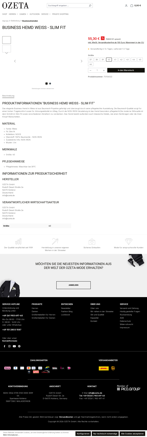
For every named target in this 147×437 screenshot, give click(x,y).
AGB (122, 318)
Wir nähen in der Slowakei (101, 311)
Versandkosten (66, 417)
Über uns (94, 308)
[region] (43, 61)
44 (133, 59)
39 (103, 59)
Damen (35, 311)
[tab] (8, 96)
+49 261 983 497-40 (12, 315)
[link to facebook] (4, 346)
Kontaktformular (9, 341)
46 (91, 64)
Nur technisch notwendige (105, 434)
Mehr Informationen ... (11, 435)
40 (109, 59)
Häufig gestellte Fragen (130, 311)
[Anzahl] (97, 70)
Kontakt (93, 321)
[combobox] (67, 5)
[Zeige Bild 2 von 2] (50, 83)
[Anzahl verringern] (90, 70)
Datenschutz (125, 321)
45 (140, 59)
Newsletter (66, 308)
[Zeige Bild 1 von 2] (46, 83)
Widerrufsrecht (126, 324)
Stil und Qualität (97, 315)
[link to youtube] (14, 346)
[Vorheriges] (15, 61)
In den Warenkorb (126, 70)
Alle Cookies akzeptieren (132, 434)
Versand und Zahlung (129, 308)
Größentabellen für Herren (43, 315)
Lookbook (65, 315)
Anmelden (73, 285)
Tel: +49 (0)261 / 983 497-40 (92, 396)
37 (91, 59)
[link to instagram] (9, 346)
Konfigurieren (83, 434)
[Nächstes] (81, 61)
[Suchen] (90, 5)
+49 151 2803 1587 (11, 329)
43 (127, 59)
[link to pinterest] (19, 346)
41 (115, 59)
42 (121, 59)
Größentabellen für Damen (43, 318)
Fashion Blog (66, 311)
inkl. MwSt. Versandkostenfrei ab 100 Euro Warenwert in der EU (116, 42)
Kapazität (94, 318)
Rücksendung (126, 315)
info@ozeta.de (95, 393)
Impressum (125, 327)
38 (97, 59)
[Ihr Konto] (126, 5)
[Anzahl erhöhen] (104, 70)
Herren (35, 308)
